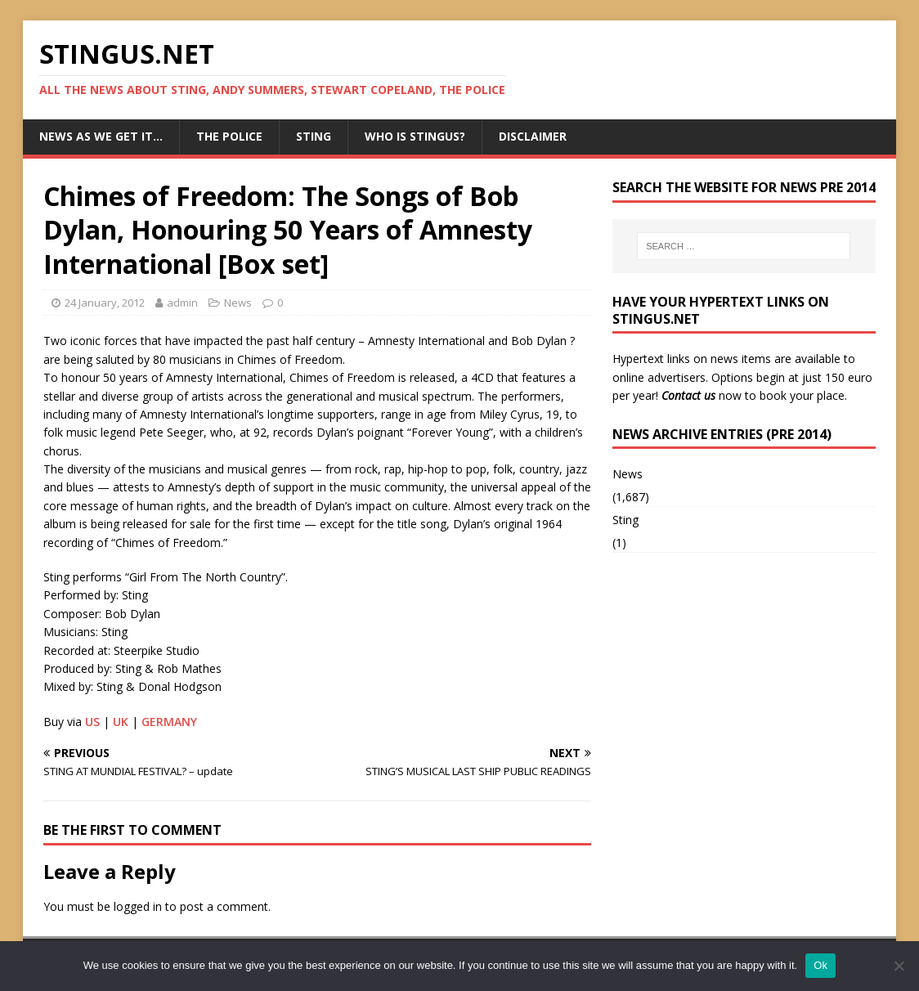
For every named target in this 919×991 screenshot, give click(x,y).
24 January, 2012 (105, 302)
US (92, 721)
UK (120, 721)
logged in (138, 906)
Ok (820, 965)
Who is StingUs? (415, 136)
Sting (313, 136)
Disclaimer (533, 136)
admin (182, 302)
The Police (229, 136)
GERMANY (169, 721)
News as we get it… (101, 136)
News (238, 302)
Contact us (688, 395)
